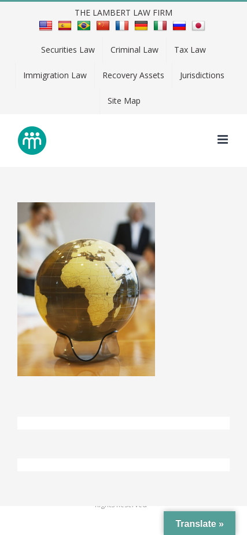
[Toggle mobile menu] (223, 139)
